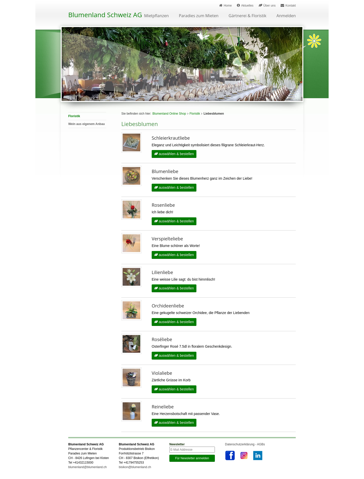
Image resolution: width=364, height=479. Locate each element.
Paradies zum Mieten (199, 16)
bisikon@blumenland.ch (135, 468)
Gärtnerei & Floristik (247, 16)
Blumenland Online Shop (169, 113)
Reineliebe (163, 407)
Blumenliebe (165, 172)
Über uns (267, 5)
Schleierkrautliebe (171, 138)
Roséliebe (162, 340)
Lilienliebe (162, 272)
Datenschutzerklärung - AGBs (245, 445)
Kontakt (288, 5)
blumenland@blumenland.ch (87, 468)
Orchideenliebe (168, 306)
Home (225, 5)
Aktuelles (245, 5)
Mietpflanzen (156, 16)
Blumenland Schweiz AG (105, 14)
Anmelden (286, 16)
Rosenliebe (163, 205)
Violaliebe (162, 373)
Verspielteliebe (167, 239)
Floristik (195, 113)
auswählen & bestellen (174, 154)
